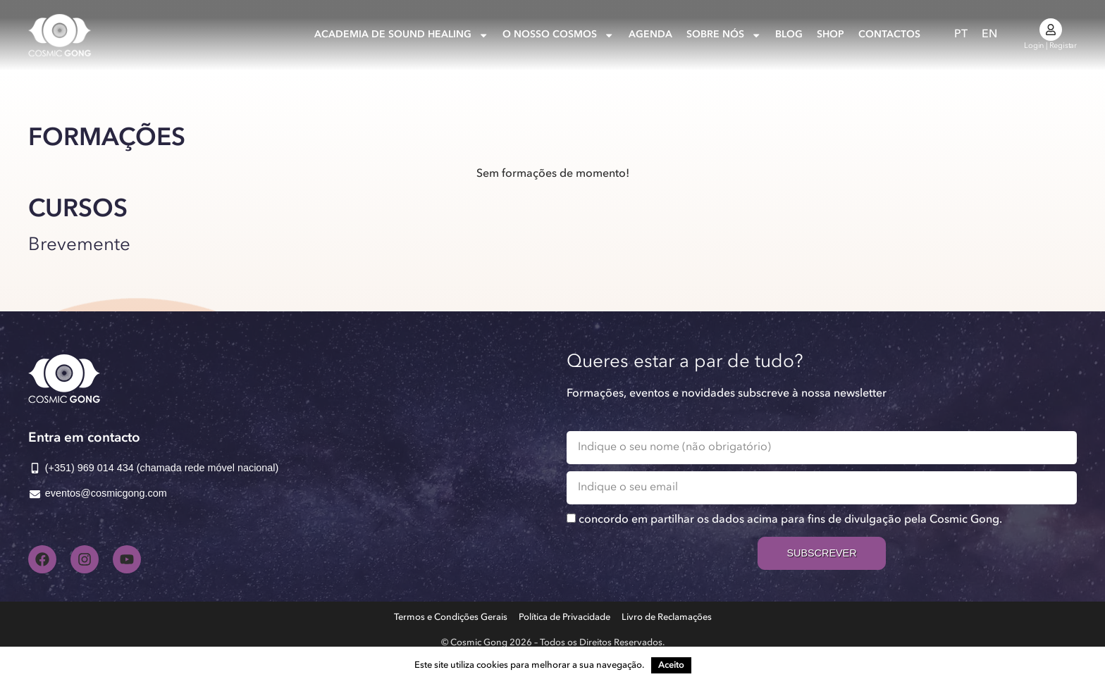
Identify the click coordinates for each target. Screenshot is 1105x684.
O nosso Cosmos (558, 35)
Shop (830, 35)
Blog (789, 35)
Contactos (889, 35)
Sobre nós (723, 35)
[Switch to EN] (989, 34)
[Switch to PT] (961, 34)
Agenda (650, 35)
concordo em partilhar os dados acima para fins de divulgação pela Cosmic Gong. (790, 520)
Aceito (671, 665)
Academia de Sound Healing (401, 35)
